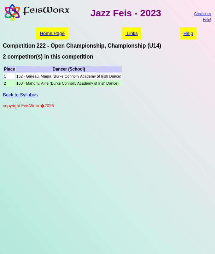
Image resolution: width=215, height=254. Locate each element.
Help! (207, 20)
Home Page (52, 33)
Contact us (202, 14)
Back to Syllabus (20, 94)
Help (188, 33)
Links (132, 33)
